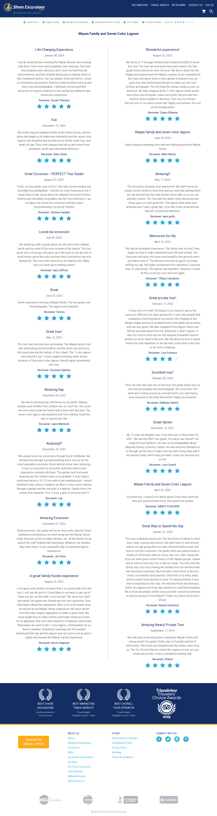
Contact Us (195, 5)
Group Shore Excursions (80, 757)
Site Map (117, 752)
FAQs (70, 752)
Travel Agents (160, 5)
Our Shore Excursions (79, 766)
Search (211, 11)
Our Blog (72, 762)
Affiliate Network (77, 776)
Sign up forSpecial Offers (33, 742)
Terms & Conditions (122, 757)
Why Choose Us (76, 781)
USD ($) (209, 5)
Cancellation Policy (122, 743)
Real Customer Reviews (124, 738)
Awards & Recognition (79, 743)
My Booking (179, 5)
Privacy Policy (119, 747)
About (71, 738)
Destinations (140, 5)
